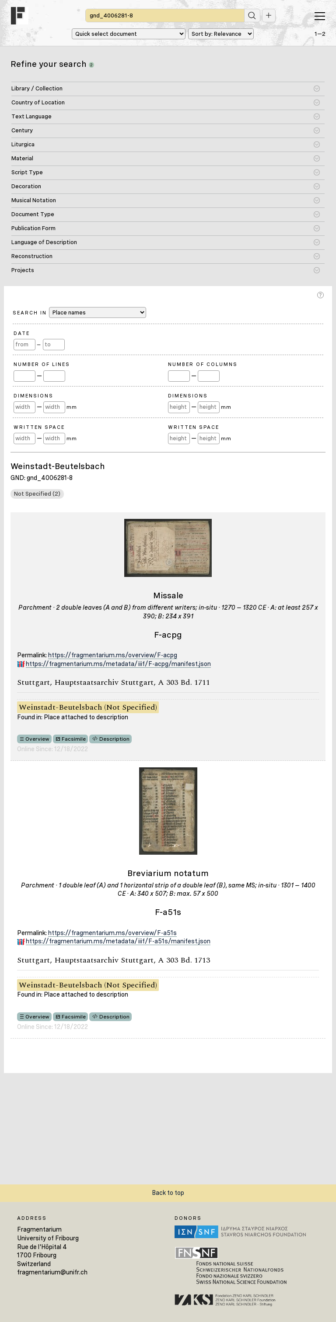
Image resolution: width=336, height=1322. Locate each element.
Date (22, 333)
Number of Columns (203, 364)
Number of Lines (42, 364)
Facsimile (74, 739)
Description (114, 739)
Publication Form (33, 228)
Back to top (168, 1192)
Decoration (26, 186)
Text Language (31, 116)
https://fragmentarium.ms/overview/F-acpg (112, 655)
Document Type (32, 214)
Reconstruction (31, 256)
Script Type (27, 172)
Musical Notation (33, 200)
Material (22, 158)
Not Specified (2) (37, 493)
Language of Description (44, 242)
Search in (79, 312)
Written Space (39, 427)
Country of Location (38, 102)
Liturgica (23, 144)
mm (71, 407)
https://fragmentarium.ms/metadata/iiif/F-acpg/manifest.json (118, 663)
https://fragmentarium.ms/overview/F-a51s (112, 932)
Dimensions (33, 396)
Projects (22, 270)
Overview (37, 739)
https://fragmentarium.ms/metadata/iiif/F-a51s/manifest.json (118, 941)
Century (22, 130)
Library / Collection (37, 88)
